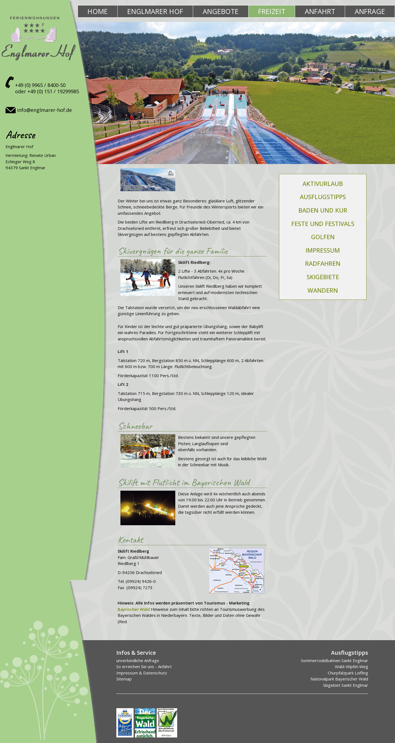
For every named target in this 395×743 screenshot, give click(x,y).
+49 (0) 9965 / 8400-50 (40, 85)
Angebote (221, 11)
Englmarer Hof (155, 11)
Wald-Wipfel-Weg (351, 666)
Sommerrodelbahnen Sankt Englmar (334, 660)
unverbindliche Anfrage (137, 660)
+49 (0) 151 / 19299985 (53, 91)
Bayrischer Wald (134, 609)
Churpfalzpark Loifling (348, 673)
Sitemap (124, 679)
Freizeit (271, 11)
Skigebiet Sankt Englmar (345, 685)
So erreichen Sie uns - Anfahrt (144, 666)
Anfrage (370, 11)
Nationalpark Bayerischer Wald (339, 679)
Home (98, 11)
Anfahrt (320, 11)
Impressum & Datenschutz (141, 673)
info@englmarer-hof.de (44, 110)
